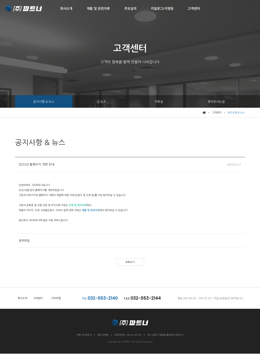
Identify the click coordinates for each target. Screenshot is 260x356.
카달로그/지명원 (162, 8)
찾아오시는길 (216, 101)
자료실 (158, 101)
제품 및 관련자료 (98, 8)
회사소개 (66, 8)
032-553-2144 (148, 300)
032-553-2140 (105, 300)
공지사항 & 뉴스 (43, 101)
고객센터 (194, 8)
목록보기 (130, 263)
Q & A (101, 101)
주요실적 (130, 8)
